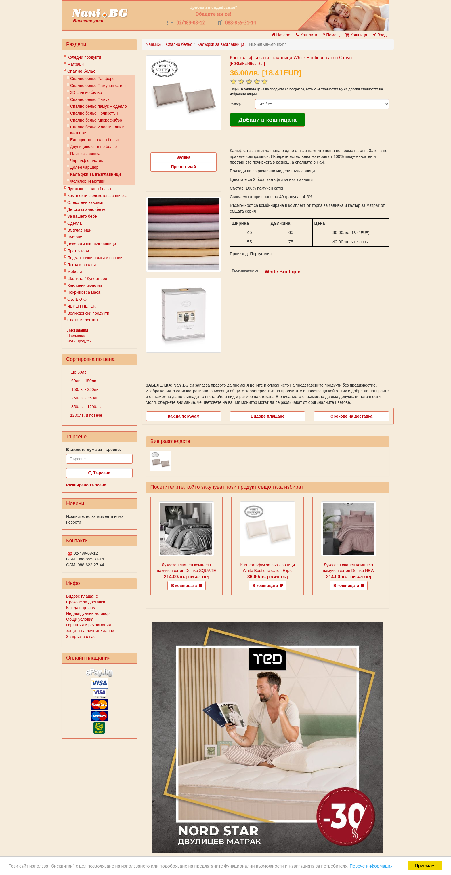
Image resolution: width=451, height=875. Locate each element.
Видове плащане (82, 596)
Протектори (78, 251)
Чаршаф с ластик (86, 160)
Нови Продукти (79, 341)
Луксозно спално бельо (89, 188)
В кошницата (186, 585)
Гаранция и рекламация (88, 625)
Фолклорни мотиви (88, 181)
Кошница (356, 35)
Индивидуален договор (88, 613)
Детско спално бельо (86, 209)
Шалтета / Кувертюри (87, 278)
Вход (380, 35)
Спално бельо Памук (89, 99)
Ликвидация (77, 330)
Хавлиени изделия (84, 285)
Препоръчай (183, 166)
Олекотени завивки (85, 202)
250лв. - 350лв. (85, 398)
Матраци (75, 64)
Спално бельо (81, 71)
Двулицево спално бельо (93, 146)
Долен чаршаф (84, 167)
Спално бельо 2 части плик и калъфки (97, 130)
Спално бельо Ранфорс (92, 78)
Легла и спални (81, 264)
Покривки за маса (83, 292)
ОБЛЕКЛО (77, 299)
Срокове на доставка (351, 416)
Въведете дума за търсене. (93, 449)
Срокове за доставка (85, 602)
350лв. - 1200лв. (86, 406)
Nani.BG (153, 44)
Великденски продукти (88, 313)
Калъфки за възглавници (95, 174)
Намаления (76, 336)
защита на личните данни (90, 630)
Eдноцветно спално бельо (94, 139)
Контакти (306, 35)
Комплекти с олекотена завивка (97, 195)
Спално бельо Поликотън (94, 113)
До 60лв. (78, 372)
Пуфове (74, 237)
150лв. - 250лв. (85, 389)
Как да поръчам (80, 607)
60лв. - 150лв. (83, 380)
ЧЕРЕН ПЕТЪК (81, 306)
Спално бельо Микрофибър (96, 120)
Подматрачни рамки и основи (95, 257)
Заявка (183, 157)
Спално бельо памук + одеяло (98, 106)
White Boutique (282, 271)
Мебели (74, 271)
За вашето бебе (82, 216)
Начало (281, 35)
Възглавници (79, 230)
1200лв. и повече (86, 415)
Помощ (331, 35)
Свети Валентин (82, 320)
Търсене (99, 473)
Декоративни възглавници (91, 244)
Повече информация (371, 866)
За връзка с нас (80, 636)
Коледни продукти (84, 57)
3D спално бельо (86, 92)
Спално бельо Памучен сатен (98, 85)
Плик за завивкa (85, 153)
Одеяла (74, 223)
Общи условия (79, 619)
